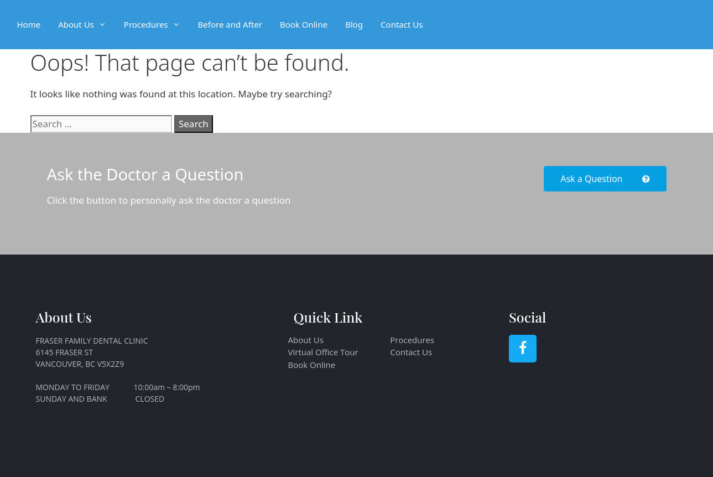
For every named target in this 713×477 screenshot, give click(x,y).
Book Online (303, 24)
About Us (86, 24)
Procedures (156, 24)
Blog (354, 24)
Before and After (230, 24)
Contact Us (402, 24)
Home (29, 24)
